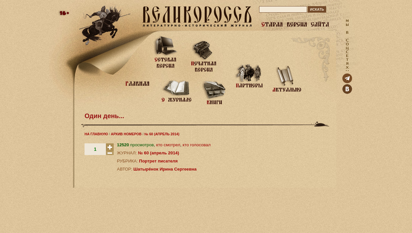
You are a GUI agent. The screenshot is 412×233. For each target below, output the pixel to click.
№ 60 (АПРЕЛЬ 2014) (161, 134)
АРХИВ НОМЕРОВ (126, 134)
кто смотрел (168, 144)
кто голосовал (197, 144)
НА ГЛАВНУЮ (96, 134)
